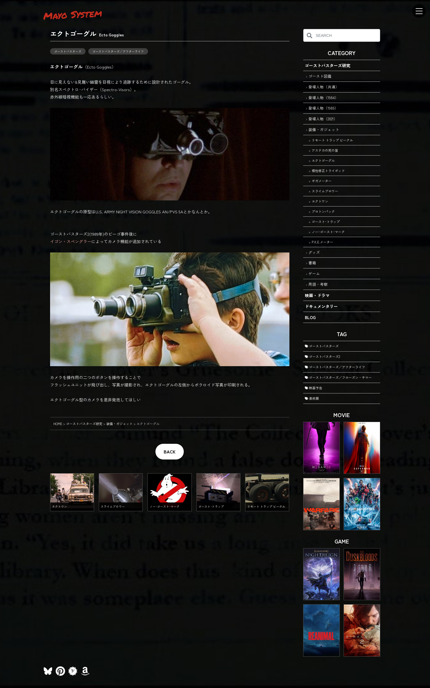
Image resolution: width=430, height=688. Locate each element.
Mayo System (72, 14)
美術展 (312, 398)
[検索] (309, 35)
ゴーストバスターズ (67, 51)
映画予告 (313, 387)
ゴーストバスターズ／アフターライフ (118, 51)
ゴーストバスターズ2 (322, 356)
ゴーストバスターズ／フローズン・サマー (338, 377)
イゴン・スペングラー (70, 241)
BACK (170, 451)
